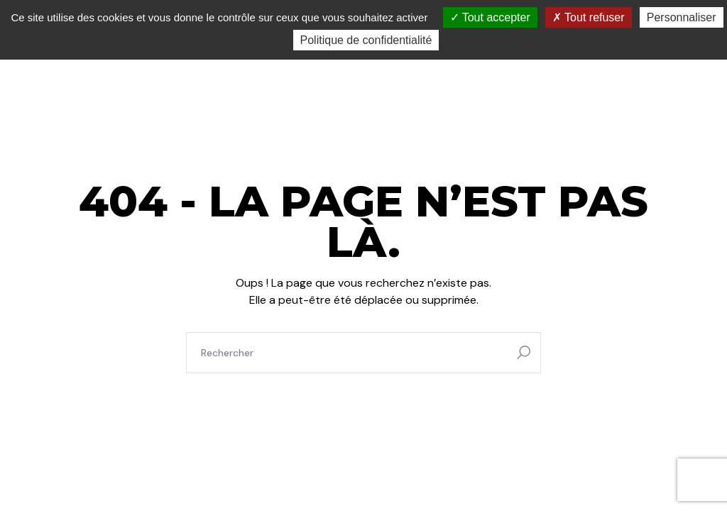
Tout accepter (490, 17)
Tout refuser (588, 17)
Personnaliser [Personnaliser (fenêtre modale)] (681, 17)
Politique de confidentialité (366, 40)
